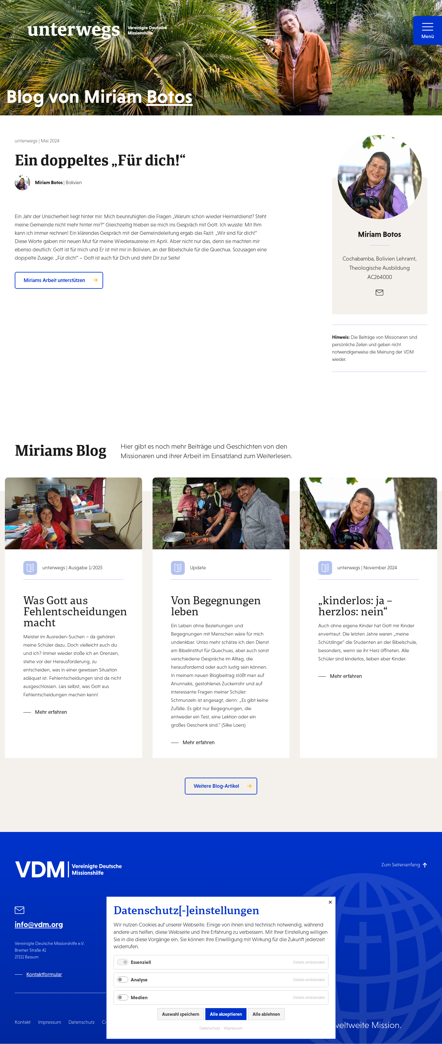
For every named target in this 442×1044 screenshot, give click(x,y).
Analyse (139, 979)
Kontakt (23, 1022)
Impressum (49, 1022)
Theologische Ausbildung (379, 268)
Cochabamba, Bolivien (369, 259)
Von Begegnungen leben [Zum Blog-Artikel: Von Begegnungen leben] (216, 605)
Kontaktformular (44, 974)
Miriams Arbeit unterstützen (54, 280)
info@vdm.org (39, 924)
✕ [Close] (330, 902)
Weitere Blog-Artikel (216, 786)
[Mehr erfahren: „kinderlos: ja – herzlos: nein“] (368, 513)
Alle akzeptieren (226, 1014)
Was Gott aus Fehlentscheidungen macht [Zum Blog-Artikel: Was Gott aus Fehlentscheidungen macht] (75, 611)
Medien (139, 997)
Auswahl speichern (180, 1014)
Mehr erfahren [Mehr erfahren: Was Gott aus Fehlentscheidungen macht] (51, 712)
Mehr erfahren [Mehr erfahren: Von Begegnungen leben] (199, 742)
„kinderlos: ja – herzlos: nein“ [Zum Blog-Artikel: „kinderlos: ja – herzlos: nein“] (355, 605)
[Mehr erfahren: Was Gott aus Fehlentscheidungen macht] (73, 513)
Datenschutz (81, 1022)
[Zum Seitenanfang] (404, 864)
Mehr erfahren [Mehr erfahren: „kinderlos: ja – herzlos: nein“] (346, 676)
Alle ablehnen (266, 1014)
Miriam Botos (379, 234)
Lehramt (405, 259)
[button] (427, 30)
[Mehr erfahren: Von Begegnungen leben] (221, 513)
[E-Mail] (379, 292)
